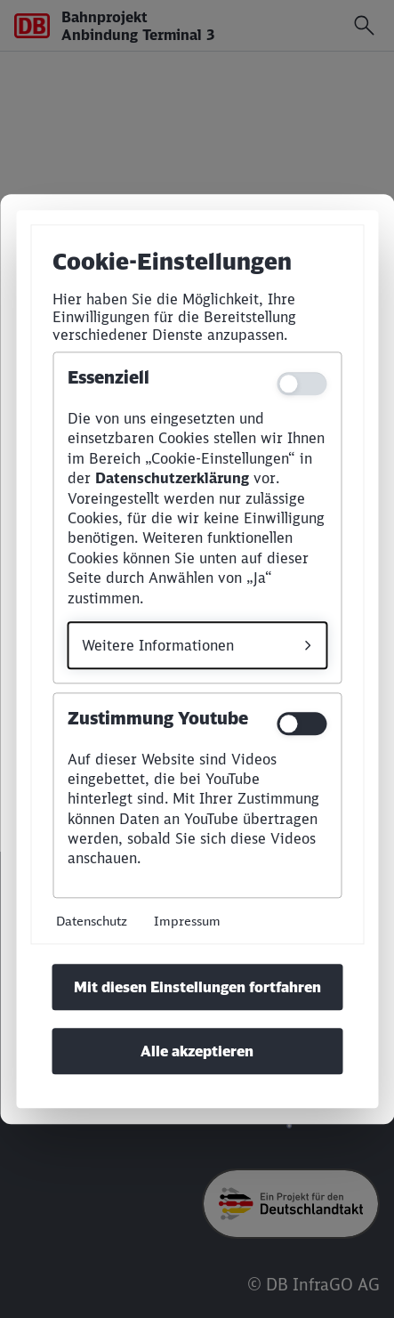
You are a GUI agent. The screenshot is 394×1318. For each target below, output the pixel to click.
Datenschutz (91, 920)
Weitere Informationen (158, 645)
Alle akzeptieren (197, 1051)
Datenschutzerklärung (172, 479)
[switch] (301, 723)
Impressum (187, 920)
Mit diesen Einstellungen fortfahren (197, 987)
